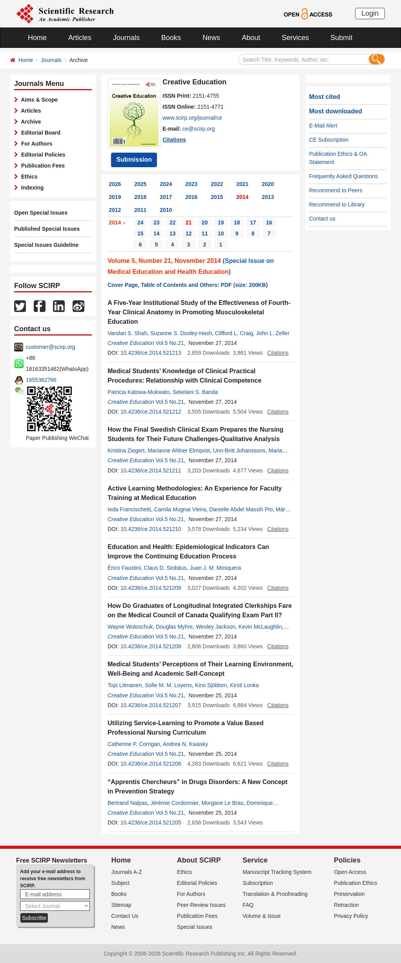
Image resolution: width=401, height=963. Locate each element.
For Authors (35, 143)
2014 (242, 197)
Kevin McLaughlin (260, 627)
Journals (126, 38)
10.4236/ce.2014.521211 (150, 470)
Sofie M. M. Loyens (168, 685)
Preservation (349, 894)
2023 (191, 184)
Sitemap (121, 905)
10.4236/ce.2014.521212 (150, 412)
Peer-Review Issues (201, 905)
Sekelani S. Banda (195, 392)
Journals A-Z (126, 872)
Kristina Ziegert (126, 450)
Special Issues (194, 927)
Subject (120, 883)
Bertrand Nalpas (127, 803)
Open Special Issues (40, 213)
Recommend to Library (337, 204)
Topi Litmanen (125, 685)
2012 (115, 210)
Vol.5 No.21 (169, 343)
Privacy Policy (351, 916)
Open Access (350, 872)
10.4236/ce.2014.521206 (150, 764)
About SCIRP (199, 860)
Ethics (28, 176)
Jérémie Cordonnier (174, 803)
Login (370, 13)
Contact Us (125, 916)
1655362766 (41, 380)
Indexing (31, 187)
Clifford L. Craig (234, 333)
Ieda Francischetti (129, 509)
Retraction (346, 905)
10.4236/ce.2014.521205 (150, 822)
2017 (166, 197)
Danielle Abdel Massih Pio (241, 509)
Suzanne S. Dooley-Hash (181, 333)
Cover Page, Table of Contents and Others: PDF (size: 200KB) (188, 285)
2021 (242, 184)
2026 (115, 184)
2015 (217, 197)
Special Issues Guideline (46, 245)
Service (255, 860)
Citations (174, 140)
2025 (140, 184)
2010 (166, 210)
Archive (29, 122)
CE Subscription (328, 140)
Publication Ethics (355, 883)
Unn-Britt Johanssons (239, 450)
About (251, 38)
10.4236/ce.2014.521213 (150, 353)
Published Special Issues (47, 229)
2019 (115, 197)
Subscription (257, 883)
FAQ (247, 905)
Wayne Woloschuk (130, 627)
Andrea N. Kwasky (185, 744)
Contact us (322, 218)
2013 (268, 197)
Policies (347, 860)
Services (295, 38)
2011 (140, 210)
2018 (140, 197)
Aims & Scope (38, 100)
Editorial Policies (42, 154)
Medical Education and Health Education (168, 271)
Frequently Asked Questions (343, 176)
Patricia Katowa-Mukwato (139, 392)
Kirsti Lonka (244, 685)
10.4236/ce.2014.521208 (150, 646)
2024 (166, 184)
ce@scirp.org (198, 129)
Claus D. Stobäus (165, 568)
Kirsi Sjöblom (211, 685)
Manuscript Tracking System (277, 872)
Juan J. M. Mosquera (215, 568)
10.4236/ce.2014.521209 (150, 588)
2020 (268, 184)
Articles (79, 38)
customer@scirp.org (50, 347)
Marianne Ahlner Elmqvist (179, 450)
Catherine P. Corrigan (134, 744)
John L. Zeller (273, 333)
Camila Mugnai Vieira (180, 509)
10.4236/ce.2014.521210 (150, 529)
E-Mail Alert (323, 125)
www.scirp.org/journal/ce (192, 118)
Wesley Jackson (215, 627)
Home (37, 38)
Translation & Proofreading (275, 894)
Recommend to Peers (335, 190)
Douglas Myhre (174, 627)
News (211, 38)
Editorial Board (39, 132)
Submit (341, 38)
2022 (217, 184)
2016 (191, 197)
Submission (134, 159)
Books (171, 38)
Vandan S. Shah (127, 333)
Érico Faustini (124, 568)
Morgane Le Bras (222, 803)
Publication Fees (41, 165)
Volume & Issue (261, 916)
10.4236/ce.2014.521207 (150, 705)
